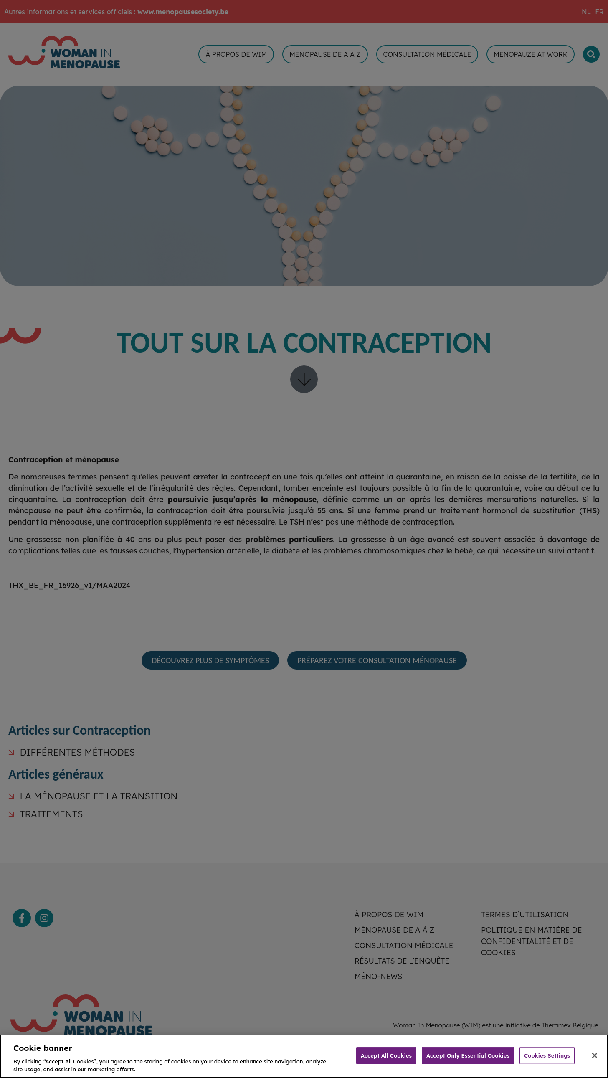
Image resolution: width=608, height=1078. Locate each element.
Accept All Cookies (386, 1063)
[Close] (594, 1063)
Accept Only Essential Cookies (467, 1063)
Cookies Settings (547, 1063)
